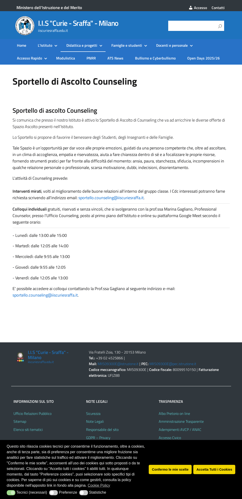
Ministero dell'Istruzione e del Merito (49, 7)
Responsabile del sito (102, 429)
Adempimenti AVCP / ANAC (180, 429)
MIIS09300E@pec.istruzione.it (172, 364)
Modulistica (65, 58)
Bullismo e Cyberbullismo (155, 58)
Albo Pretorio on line (174, 413)
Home (21, 45)
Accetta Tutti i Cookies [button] (214, 469)
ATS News (115, 58)
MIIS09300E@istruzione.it (118, 364)
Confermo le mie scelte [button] (170, 469)
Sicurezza (93, 413)
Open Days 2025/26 (203, 58)
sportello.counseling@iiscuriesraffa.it (111, 198)
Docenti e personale (172, 45)
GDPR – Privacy (98, 437)
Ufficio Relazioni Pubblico (32, 413)
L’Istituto (45, 45)
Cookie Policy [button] (99, 485)
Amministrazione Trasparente (181, 421)
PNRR (91, 58)
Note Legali (95, 421)
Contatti (218, 7)
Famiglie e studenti (126, 45)
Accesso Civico (170, 437)
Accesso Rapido (29, 58)
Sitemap (19, 421)
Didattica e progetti (81, 45)
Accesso (197, 7)
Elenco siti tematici (28, 429)
